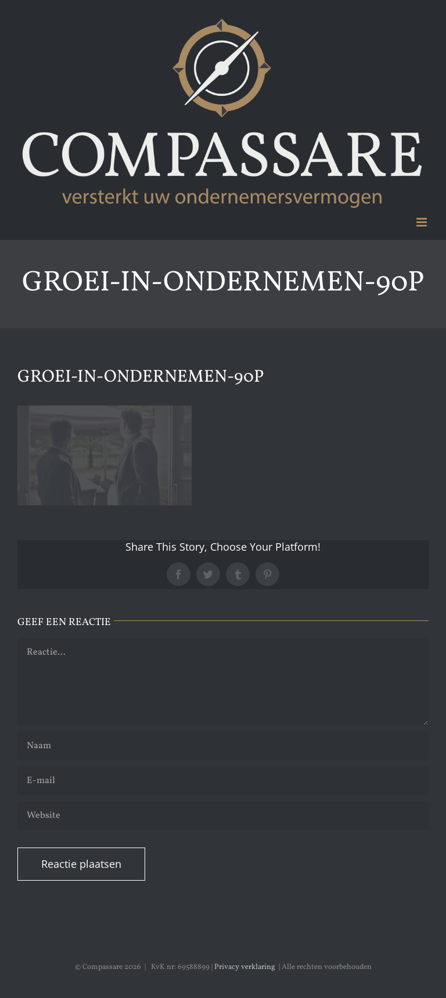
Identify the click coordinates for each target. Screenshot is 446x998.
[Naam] (223, 745)
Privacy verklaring (244, 967)
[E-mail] (223, 780)
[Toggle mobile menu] (422, 222)
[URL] (223, 815)
